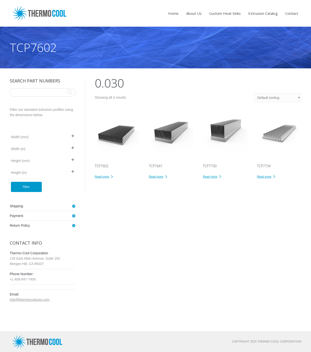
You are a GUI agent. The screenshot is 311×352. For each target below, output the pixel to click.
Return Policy (20, 225)
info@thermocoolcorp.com (30, 300)
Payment (16, 216)
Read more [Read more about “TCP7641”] (156, 176)
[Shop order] (277, 97)
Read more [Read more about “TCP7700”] (210, 176)
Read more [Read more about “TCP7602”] (102, 176)
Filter (26, 186)
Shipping (16, 206)
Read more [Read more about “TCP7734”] (264, 176)
